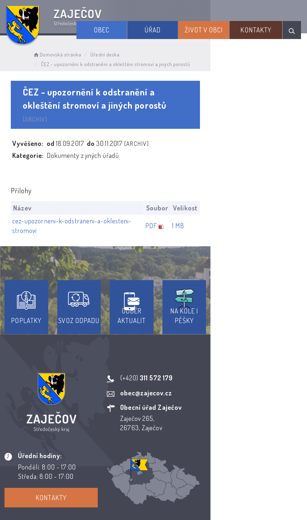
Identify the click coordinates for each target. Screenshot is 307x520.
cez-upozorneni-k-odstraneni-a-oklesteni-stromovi (87, 203)
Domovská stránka (68, 53)
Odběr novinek (176, 456)
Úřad (177, 26)
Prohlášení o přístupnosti (110, 456)
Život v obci (219, 26)
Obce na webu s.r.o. (262, 485)
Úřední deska (116, 53)
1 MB (272, 203)
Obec (136, 26)
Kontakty (261, 26)
